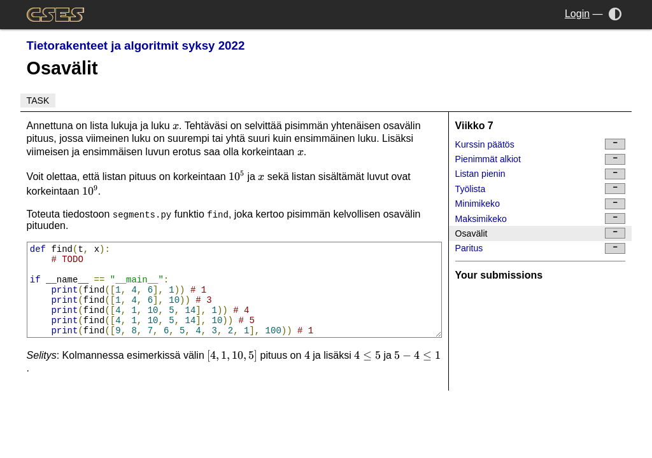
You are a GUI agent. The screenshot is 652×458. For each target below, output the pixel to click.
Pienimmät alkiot (540, 159)
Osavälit (540, 233)
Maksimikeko (540, 218)
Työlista (540, 188)
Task (38, 100)
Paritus (540, 248)
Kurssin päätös (540, 144)
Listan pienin (540, 174)
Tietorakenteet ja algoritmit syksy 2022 (136, 45)
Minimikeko (540, 203)
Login (577, 13)
